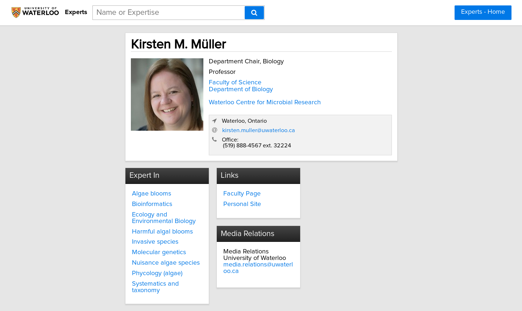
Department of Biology (190, 87)
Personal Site (221, 177)
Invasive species (109, 214)
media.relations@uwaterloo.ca (361, 179)
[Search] (254, 12)
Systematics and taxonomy (124, 256)
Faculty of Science (184, 80)
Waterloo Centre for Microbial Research (214, 100)
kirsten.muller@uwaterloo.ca (373, 102)
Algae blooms (105, 166)
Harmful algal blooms (116, 204)
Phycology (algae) (111, 246)
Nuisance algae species (119, 235)
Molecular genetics (113, 225)
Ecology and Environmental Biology (124, 190)
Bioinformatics (106, 177)
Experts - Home (483, 12)
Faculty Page (221, 166)
